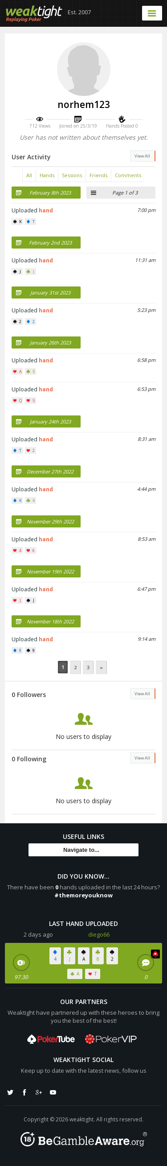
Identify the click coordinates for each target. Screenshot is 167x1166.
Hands (47, 175)
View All (142, 156)
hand (46, 210)
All (29, 175)
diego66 (99, 934)
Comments (128, 175)
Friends (98, 175)
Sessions (72, 175)
